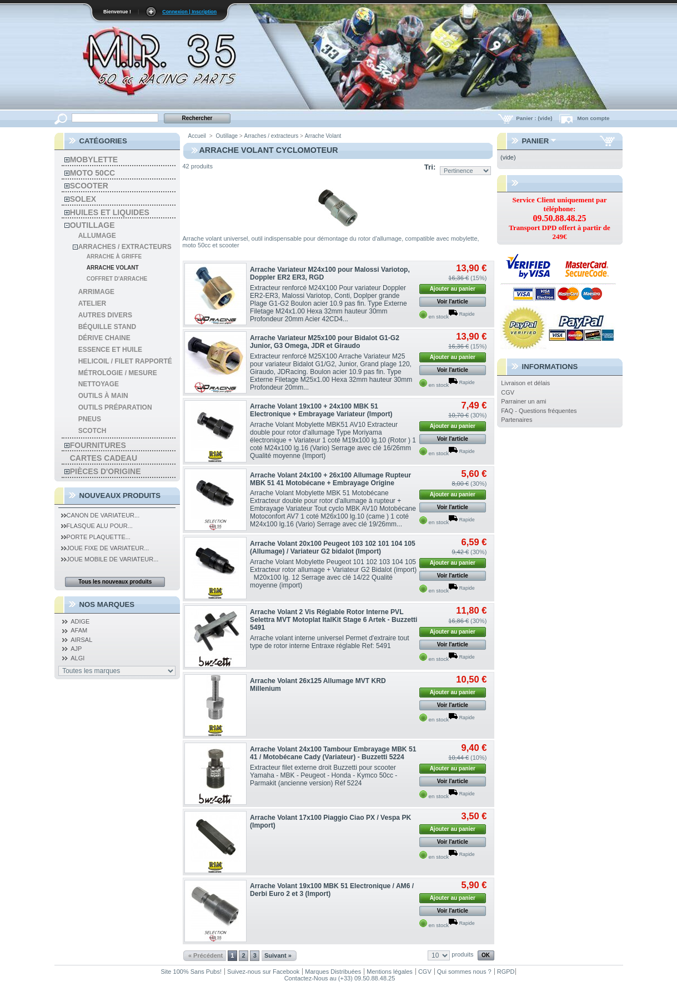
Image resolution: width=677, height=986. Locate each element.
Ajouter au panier (452, 289)
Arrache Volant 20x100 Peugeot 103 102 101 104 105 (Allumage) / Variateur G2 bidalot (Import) (332, 547)
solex (83, 199)
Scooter (89, 185)
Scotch (92, 431)
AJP (76, 648)
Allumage (97, 236)
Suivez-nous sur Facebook (263, 971)
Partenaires (516, 419)
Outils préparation (115, 407)
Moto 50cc (92, 172)
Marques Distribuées (333, 971)
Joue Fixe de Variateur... (105, 548)
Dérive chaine (104, 338)
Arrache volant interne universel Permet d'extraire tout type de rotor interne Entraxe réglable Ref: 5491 (329, 642)
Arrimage (96, 292)
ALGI (77, 658)
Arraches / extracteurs (125, 247)
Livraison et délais (525, 383)
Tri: (430, 167)
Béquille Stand (107, 327)
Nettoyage (98, 384)
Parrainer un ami (523, 401)
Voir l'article (452, 301)
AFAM (79, 630)
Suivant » (278, 955)
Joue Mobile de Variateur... (110, 559)
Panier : (535, 118)
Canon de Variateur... (100, 515)
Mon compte (593, 118)
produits (462, 954)
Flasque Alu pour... (97, 525)
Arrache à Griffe (114, 256)
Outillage (92, 225)
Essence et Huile (110, 349)
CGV (507, 392)
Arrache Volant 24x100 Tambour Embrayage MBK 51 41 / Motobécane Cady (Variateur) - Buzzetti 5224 (333, 753)
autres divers (105, 315)
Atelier (92, 303)
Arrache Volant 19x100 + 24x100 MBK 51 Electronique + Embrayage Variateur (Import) (321, 410)
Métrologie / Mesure (117, 373)
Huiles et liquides (109, 212)
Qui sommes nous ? (464, 971)
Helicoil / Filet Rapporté (125, 361)
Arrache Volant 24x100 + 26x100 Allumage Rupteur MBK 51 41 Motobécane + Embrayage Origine (330, 479)
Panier (535, 141)
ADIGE (80, 621)
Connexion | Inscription (189, 11)
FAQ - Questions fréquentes (538, 410)
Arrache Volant (113, 268)
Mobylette (94, 159)
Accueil (197, 136)
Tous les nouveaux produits (115, 582)
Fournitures (98, 445)
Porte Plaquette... (96, 537)
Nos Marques (107, 604)
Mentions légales (390, 971)
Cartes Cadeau (103, 458)
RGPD (506, 971)
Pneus (89, 419)
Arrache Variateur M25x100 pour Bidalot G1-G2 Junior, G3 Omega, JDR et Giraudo (324, 342)
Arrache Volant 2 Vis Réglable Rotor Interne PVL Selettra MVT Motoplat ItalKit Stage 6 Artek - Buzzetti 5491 (333, 619)
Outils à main (103, 396)
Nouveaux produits (120, 495)
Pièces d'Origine (105, 471)
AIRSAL (81, 639)
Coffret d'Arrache (117, 279)
